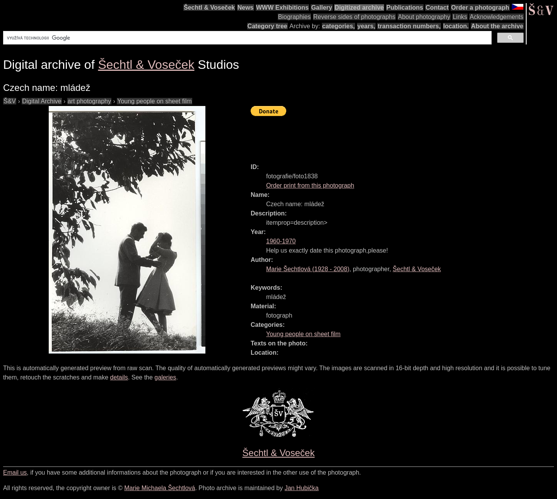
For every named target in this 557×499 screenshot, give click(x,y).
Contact (437, 7)
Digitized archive (359, 7)
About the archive (497, 26)
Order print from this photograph (310, 185)
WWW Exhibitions (282, 7)
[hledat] (246, 37)
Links (460, 17)
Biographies (294, 17)
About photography (424, 17)
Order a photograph (480, 7)
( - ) (307, 269)
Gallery (321, 7)
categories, (338, 26)
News (245, 7)
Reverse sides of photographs (354, 17)
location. (456, 26)
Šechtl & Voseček (209, 7)
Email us (15, 472)
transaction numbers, (409, 26)
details (119, 377)
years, (366, 26)
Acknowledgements (496, 17)
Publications (404, 7)
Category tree (267, 26)
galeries (165, 377)
